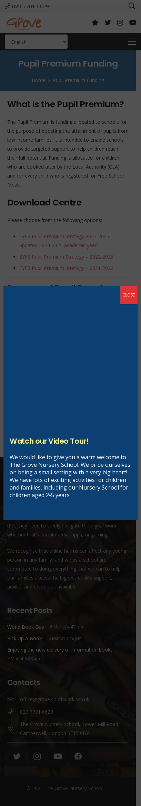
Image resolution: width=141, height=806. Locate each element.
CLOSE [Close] (128, 295)
